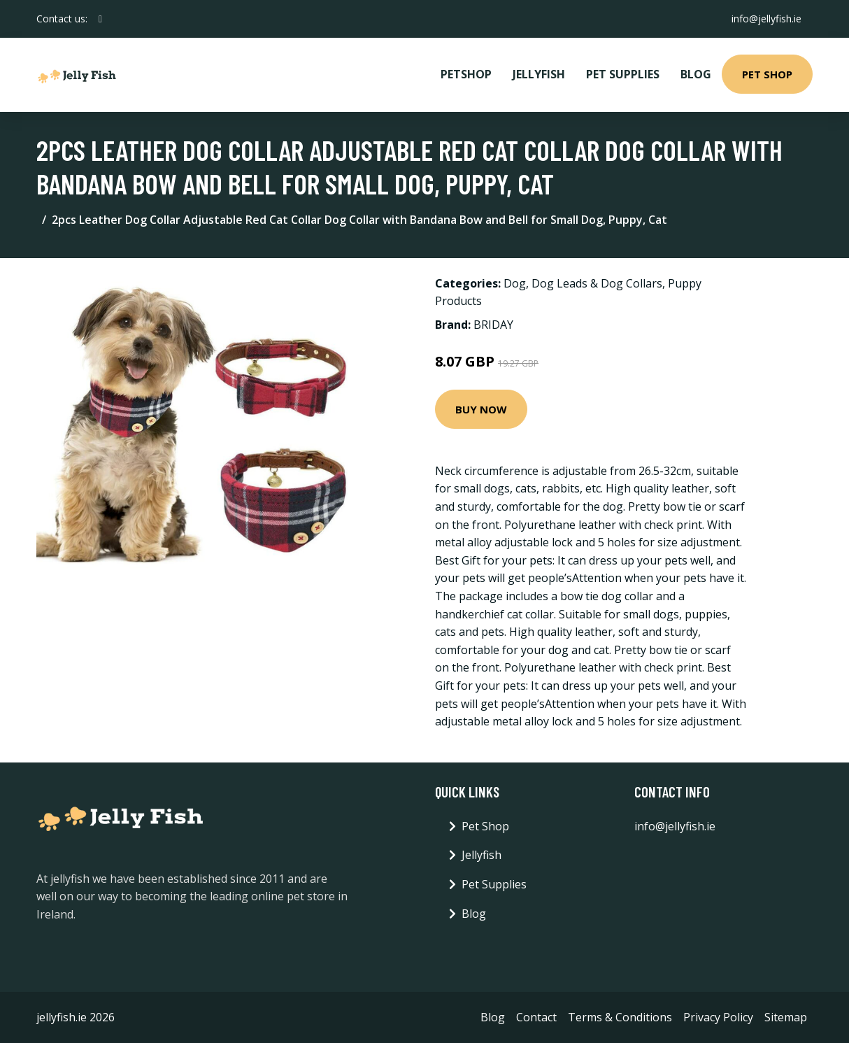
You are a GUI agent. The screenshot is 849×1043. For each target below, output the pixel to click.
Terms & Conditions (620, 1017)
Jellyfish (539, 74)
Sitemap (785, 1017)
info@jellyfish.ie (766, 18)
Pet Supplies (622, 74)
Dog (515, 283)
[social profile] (100, 19)
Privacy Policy (718, 1017)
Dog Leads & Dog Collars (596, 283)
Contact (536, 1017)
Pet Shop (767, 74)
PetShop (466, 74)
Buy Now (481, 409)
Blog (695, 74)
